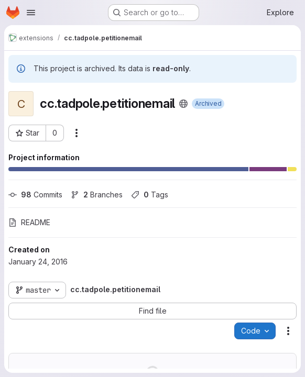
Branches (97, 194)
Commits (35, 194)
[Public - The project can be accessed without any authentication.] (183, 103)
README (29, 222)
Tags (149, 194)
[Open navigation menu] (31, 12)
